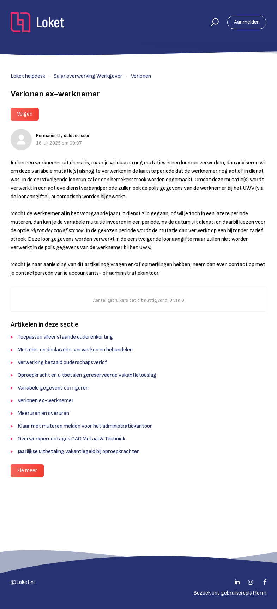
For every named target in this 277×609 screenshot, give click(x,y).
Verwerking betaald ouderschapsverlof (62, 362)
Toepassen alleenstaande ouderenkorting (65, 337)
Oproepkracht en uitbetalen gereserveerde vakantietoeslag (87, 375)
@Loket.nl (23, 582)
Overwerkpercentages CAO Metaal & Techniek (71, 438)
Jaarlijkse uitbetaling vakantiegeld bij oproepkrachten (79, 451)
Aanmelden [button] (247, 22)
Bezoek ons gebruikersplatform (229, 593)
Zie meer (27, 470)
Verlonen (141, 76)
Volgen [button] (24, 114)
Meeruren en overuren (43, 413)
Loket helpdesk (28, 76)
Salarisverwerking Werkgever (88, 76)
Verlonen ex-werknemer (46, 400)
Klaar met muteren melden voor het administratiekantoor (85, 426)
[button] (211, 22)
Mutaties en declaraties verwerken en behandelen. (76, 349)
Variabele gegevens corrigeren (53, 388)
